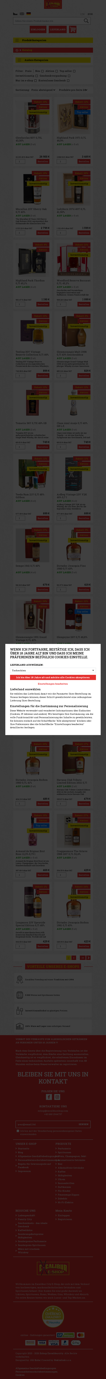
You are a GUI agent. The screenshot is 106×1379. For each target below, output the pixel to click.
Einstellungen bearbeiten (53, 683)
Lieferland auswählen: (26, 664)
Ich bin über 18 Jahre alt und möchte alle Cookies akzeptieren (53, 677)
